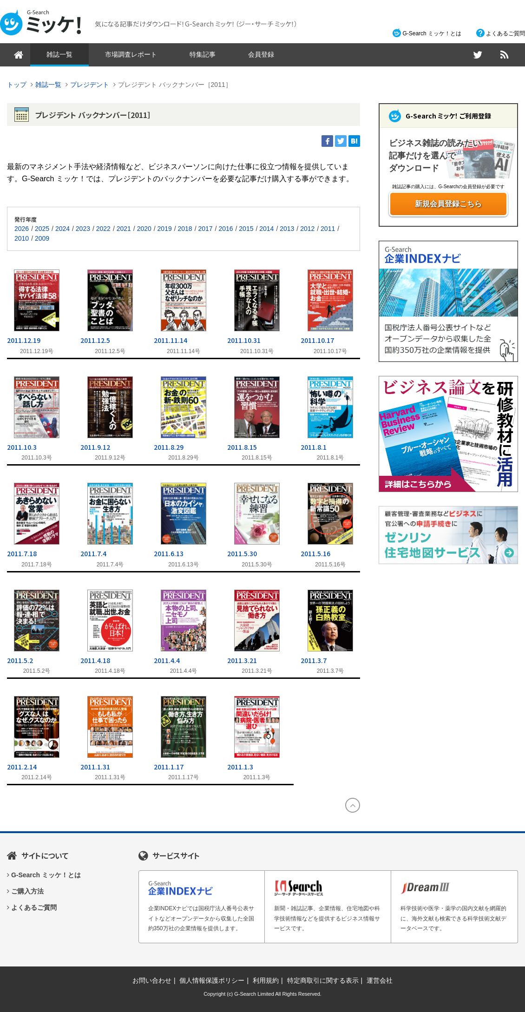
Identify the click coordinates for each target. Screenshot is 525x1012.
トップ (16, 84)
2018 (185, 228)
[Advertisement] (448, 636)
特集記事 (203, 54)
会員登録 (261, 54)
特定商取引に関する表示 (323, 980)
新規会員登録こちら (448, 204)
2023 (83, 228)
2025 (42, 228)
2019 (165, 228)
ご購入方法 (27, 891)
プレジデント (89, 84)
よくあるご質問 (505, 33)
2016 (225, 228)
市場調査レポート (131, 54)
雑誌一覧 (59, 54)
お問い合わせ (151, 980)
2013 (287, 228)
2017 (205, 228)
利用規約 (266, 980)
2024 (62, 228)
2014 (266, 228)
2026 (21, 228)
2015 (246, 228)
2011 (328, 228)
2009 (42, 238)
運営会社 (380, 980)
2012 (307, 228)
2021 (124, 228)
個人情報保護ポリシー (211, 980)
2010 (21, 238)
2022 (103, 228)
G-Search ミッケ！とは (431, 33)
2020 (144, 228)
